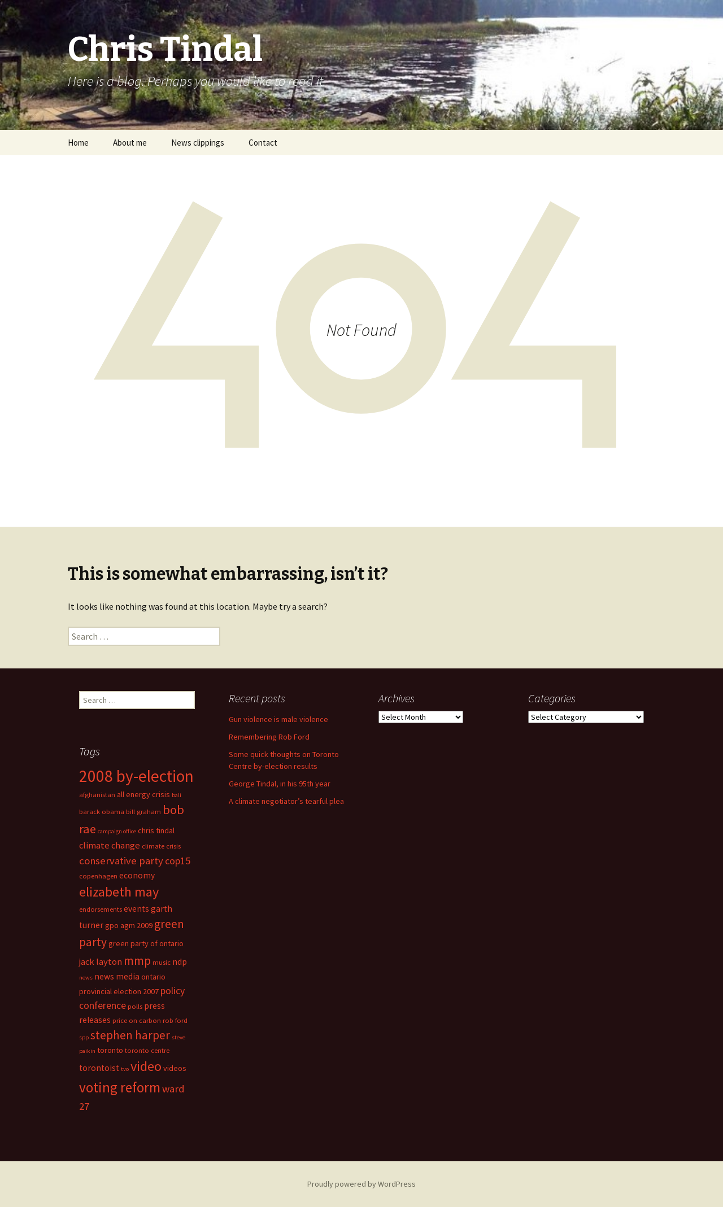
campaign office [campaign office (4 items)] (117, 831)
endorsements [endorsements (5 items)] (100, 909)
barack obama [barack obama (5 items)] (101, 811)
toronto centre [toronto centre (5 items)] (147, 1050)
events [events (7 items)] (136, 908)
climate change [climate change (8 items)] (109, 845)
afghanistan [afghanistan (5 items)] (97, 794)
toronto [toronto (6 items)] (110, 1050)
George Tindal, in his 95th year (279, 784)
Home (78, 142)
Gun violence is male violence (278, 719)
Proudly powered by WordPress (361, 1184)
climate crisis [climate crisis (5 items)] (161, 846)
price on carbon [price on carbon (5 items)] (136, 1020)
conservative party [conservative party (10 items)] (121, 860)
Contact (263, 142)
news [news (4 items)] (86, 977)
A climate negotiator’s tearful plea (286, 801)
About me (130, 142)
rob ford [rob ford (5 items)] (175, 1020)
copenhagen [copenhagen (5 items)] (98, 876)
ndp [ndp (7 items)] (179, 961)
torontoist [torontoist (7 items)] (99, 1067)
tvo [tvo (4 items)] (125, 1069)
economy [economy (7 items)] (137, 875)
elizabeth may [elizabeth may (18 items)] (119, 891)
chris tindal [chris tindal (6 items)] (156, 830)
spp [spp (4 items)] (84, 1037)
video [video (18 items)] (146, 1066)
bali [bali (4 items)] (176, 795)
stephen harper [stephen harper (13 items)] (130, 1035)
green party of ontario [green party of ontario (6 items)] (146, 943)
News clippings (197, 142)
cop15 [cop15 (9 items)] (177, 861)
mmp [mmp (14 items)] (137, 960)
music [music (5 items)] (162, 962)
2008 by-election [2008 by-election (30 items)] (136, 776)
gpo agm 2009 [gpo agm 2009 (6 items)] (129, 925)
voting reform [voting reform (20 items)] (119, 1087)
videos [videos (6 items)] (174, 1068)
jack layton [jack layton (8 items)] (100, 962)
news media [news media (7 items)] (117, 976)
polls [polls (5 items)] (135, 1006)
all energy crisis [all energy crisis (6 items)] (143, 794)
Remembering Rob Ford (269, 737)
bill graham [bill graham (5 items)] (143, 811)
